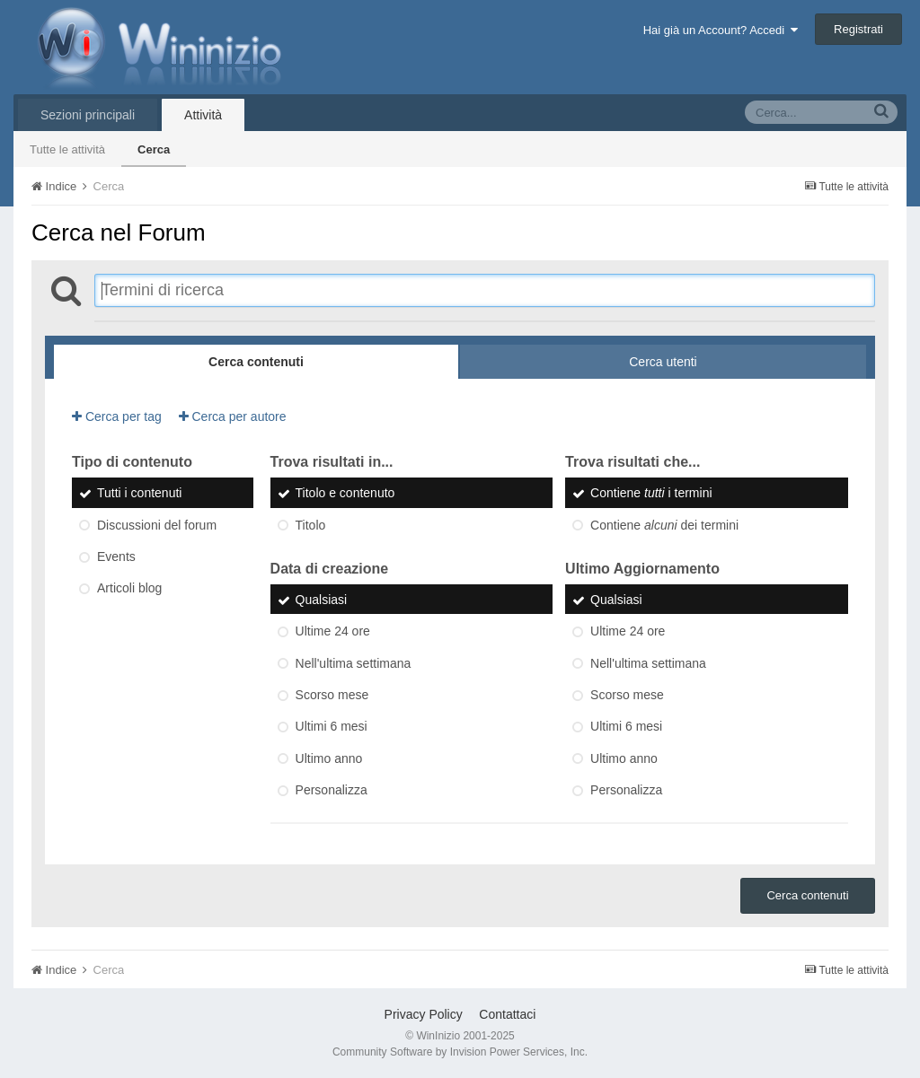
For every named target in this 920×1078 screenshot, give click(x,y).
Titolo (311, 525)
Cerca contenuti (807, 895)
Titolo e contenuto (345, 493)
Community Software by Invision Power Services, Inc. (460, 1052)
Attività (203, 115)
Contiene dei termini (664, 525)
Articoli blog (129, 589)
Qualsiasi (322, 599)
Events (116, 556)
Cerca (153, 149)
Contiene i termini (651, 493)
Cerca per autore (233, 416)
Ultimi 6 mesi (331, 727)
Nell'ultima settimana (353, 663)
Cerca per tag (117, 416)
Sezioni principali (87, 115)
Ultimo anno (329, 758)
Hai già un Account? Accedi (721, 30)
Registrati (858, 29)
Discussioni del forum (157, 525)
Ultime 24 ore (333, 632)
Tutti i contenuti (139, 493)
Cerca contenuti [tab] (256, 362)
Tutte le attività (67, 149)
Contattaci (507, 1014)
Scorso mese (332, 695)
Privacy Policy (424, 1014)
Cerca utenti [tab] (662, 362)
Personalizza (331, 790)
